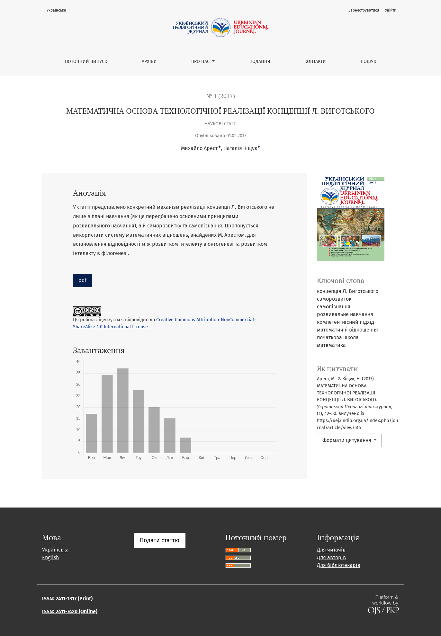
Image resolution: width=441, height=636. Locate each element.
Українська (60, 10)
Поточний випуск (86, 61)
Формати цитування (347, 440)
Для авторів (331, 557)
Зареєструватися (363, 10)
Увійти (390, 10)
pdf (82, 280)
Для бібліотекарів (338, 565)
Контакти (315, 61)
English (50, 557)
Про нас (201, 61)
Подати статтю (159, 540)
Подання (259, 61)
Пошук (368, 61)
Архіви (149, 61)
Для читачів (331, 550)
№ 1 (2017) (220, 96)
